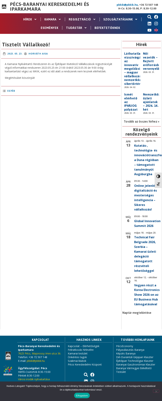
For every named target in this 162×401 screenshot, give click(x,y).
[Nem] (156, 391)
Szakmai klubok (77, 361)
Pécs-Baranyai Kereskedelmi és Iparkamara (49, 6)
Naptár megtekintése (136, 312)
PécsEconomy (124, 346)
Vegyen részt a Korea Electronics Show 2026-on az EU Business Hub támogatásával (147, 294)
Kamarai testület (78, 353)
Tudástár (76, 27)
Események (49, 27)
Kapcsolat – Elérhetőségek (83, 346)
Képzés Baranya (125, 353)
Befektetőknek (107, 27)
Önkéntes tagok (77, 357)
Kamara (52, 19)
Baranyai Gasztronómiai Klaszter (135, 364)
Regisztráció (82, 19)
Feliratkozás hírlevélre (81, 349)
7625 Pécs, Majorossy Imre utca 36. (39, 353)
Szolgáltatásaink (120, 19)
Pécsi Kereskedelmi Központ (85, 364)
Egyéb (11, 90)
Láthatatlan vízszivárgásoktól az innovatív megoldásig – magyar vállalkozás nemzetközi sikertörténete (137, 68)
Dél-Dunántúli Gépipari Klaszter (134, 357)
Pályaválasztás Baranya (130, 349)
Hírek (30, 19)
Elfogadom (82, 395)
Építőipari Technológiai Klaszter (134, 361)
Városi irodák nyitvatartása (34, 379)
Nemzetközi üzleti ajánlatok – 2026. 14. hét (152, 102)
